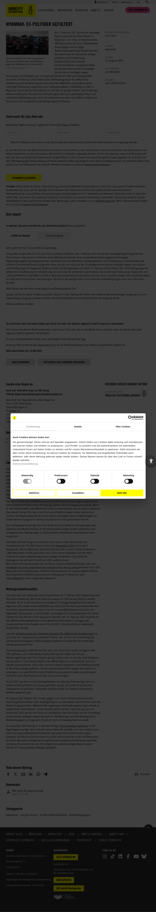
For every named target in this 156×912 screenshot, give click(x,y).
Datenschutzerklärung (25, 463)
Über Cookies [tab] (123, 426)
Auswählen (78, 493)
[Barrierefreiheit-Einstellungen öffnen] (151, 461)
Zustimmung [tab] (33, 426)
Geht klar (122, 493)
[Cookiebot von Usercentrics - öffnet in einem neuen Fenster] (130, 418)
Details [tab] (78, 426)
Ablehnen (34, 493)
